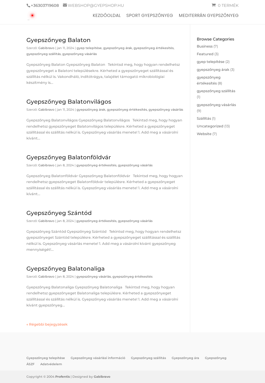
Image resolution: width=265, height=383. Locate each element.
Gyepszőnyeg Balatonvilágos (68, 101)
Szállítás (204, 118)
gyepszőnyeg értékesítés (154, 48)
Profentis (62, 377)
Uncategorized (210, 126)
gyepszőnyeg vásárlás (79, 54)
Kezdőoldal (107, 16)
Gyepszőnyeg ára (185, 358)
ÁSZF (30, 364)
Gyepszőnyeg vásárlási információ (98, 358)
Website (204, 134)
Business (205, 46)
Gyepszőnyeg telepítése (45, 358)
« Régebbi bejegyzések (47, 324)
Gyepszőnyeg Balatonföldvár (68, 157)
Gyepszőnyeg (215, 358)
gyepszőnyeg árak (117, 48)
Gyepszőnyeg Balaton (58, 40)
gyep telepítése (89, 48)
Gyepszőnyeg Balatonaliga (65, 268)
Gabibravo (46, 48)
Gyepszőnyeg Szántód (59, 212)
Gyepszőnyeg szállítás (148, 358)
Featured (205, 54)
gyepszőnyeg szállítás (43, 54)
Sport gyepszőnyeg (149, 16)
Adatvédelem (51, 364)
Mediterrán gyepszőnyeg (209, 16)
